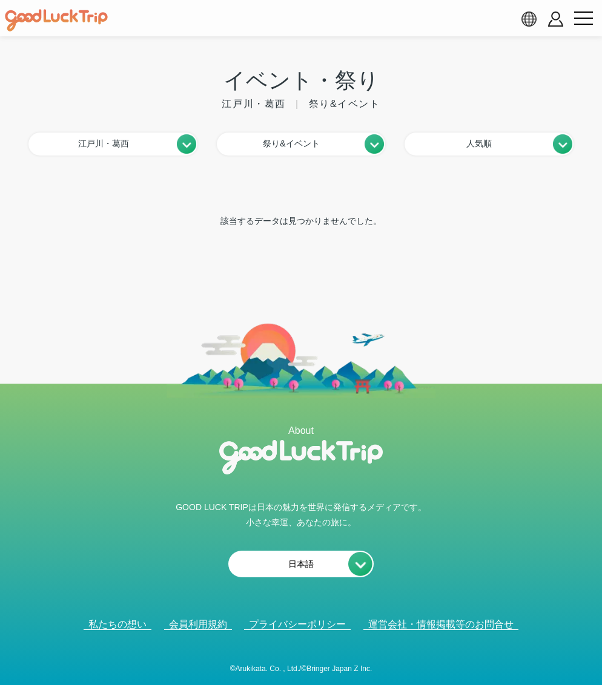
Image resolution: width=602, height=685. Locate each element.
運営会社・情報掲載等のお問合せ (441, 624)
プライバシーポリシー (297, 624)
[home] (56, 20)
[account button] (555, 19)
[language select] (528, 18)
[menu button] (583, 19)
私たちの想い (117, 624)
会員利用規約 (198, 624)
